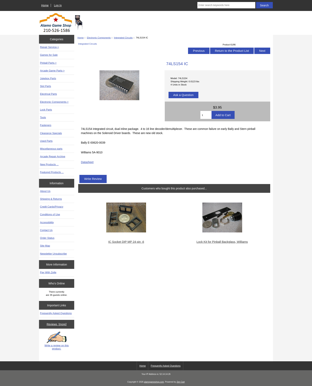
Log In (58, 5)
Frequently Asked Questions (56, 313)
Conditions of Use (50, 214)
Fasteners (45, 125)
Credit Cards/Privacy (51, 206)
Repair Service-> (49, 47)
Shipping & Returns (51, 198)
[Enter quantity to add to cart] (206, 115)
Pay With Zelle (48, 272)
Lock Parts (46, 109)
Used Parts (46, 140)
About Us (45, 191)
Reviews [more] (56, 324)
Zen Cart (181, 382)
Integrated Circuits (123, 37)
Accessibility (47, 222)
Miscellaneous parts (51, 148)
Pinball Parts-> (48, 62)
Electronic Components (99, 37)
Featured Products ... (52, 172)
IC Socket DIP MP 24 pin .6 (126, 241)
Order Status (47, 237)
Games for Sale (49, 54)
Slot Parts (45, 86)
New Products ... (49, 164)
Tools (43, 117)
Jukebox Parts (48, 78)
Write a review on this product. (56, 341)
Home (45, 5)
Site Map (45, 245)
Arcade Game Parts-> (52, 70)
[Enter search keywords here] (226, 5)
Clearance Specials (51, 133)
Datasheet (87, 162)
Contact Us (46, 230)
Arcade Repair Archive (52, 156)
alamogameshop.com (154, 382)
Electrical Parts (48, 93)
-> (54, 101)
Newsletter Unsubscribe (53, 253)
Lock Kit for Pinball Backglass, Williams (222, 241)
